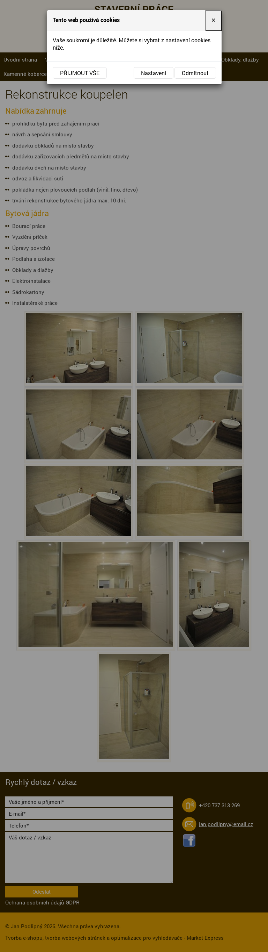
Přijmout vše (79, 73)
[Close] (214, 20)
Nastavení (153, 73)
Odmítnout (195, 73)
